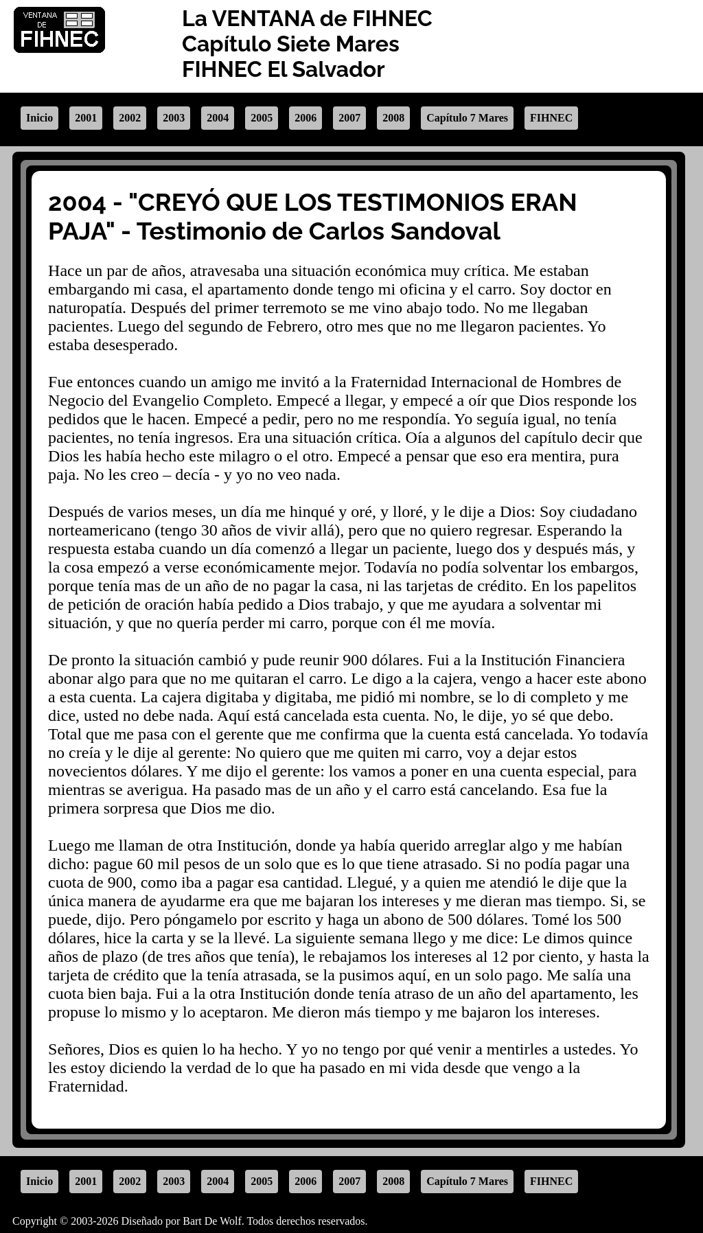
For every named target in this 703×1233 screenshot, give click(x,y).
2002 (130, 118)
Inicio (39, 118)
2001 (86, 118)
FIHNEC (551, 118)
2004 (218, 118)
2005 (262, 118)
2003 (174, 118)
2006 (305, 118)
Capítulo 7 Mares (467, 118)
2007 (349, 118)
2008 (393, 118)
